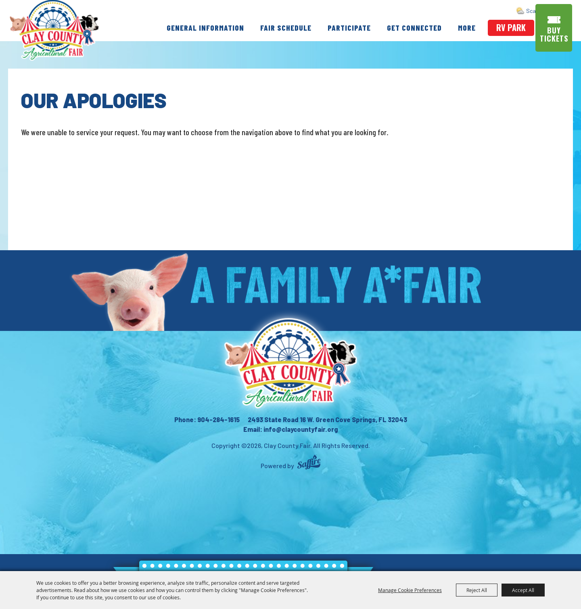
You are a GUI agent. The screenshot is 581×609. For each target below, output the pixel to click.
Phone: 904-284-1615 (207, 419)
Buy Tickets (555, 34)
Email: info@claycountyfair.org (290, 429)
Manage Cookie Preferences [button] (410, 590)
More (467, 26)
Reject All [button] (476, 590)
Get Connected (414, 26)
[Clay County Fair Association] (290, 363)
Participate (349, 26)
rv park (511, 27)
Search (537, 10)
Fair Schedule (285, 26)
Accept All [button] (523, 590)
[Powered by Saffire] (308, 463)
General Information (205, 26)
